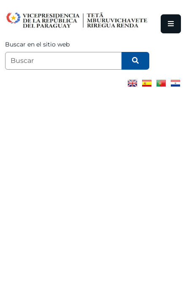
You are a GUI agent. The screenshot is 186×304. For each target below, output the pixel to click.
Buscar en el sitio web (37, 44)
